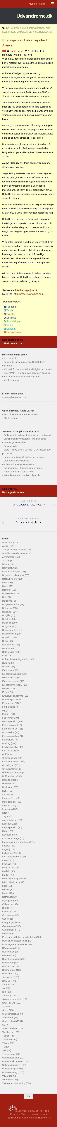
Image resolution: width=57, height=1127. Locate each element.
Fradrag (6, 743)
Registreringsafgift (11, 959)
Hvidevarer (8, 787)
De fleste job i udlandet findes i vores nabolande (28, 435)
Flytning (6, 714)
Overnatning (8, 926)
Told (4, 1050)
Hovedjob (7, 783)
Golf (4, 754)
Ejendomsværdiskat (12, 685)
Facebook (10, 307)
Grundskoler (8, 769)
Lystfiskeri (7, 864)
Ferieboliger (8, 703)
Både (5, 564)
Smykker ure (9, 1003)
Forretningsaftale (11, 736)
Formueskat (8, 732)
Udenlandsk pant (11, 1057)
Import (5, 794)
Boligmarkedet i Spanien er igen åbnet (23, 468)
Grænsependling (11, 761)
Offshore (7, 911)
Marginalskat (9, 867)
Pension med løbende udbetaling (19, 937)
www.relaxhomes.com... (16, 397)
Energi (6, 692)
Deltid (5, 655)
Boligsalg (7, 622)
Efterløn (6, 666)
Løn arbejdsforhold (12, 856)
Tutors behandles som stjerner (19, 471)
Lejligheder (8, 853)
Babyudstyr (8, 568)
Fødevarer (7, 717)
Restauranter (9, 970)
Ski (4, 988)
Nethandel (7, 897)
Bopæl (6, 637)
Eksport (6, 688)
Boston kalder (11, 446)
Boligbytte (7, 600)
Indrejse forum (9, 798)
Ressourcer (8, 966)
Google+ (9, 314)
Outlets (6, 918)
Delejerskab (8, 652)
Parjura (6, 933)
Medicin (6, 871)
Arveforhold (8, 557)
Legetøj (6, 849)
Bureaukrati (8, 644)
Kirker (5, 831)
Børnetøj (7, 589)
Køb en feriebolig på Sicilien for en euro (24, 457)
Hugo (41, 1117)
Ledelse (6, 845)
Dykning (6, 663)
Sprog (5, 1010)
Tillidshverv (8, 1039)
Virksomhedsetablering (14, 1083)
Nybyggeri (7, 900)
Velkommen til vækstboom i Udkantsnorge (25, 438)
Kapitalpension (10, 827)
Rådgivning (8, 948)
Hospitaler (7, 780)
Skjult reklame (11, 418)
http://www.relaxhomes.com (29, 294)
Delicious (9, 317)
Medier (6, 875)
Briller (5, 641)
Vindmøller (8, 1079)
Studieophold (9, 1021)
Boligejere (7, 608)
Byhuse (6, 648)
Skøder (6, 995)
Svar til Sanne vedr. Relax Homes (21, 414)
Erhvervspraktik (10, 699)
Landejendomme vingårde (15, 842)
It (3, 812)
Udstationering (10, 1072)
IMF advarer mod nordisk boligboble (22, 475)
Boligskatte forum (11, 630)
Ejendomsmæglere (12, 674)
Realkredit (7, 955)
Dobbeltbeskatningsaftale (15, 659)
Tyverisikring (9, 1054)
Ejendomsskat (9, 677)
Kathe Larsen (17, 51)
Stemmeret (8, 1017)
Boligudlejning (9, 633)
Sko (4, 992)
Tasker (6, 1035)
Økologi (6, 907)
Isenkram (7, 809)
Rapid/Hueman (13, 1117)
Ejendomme (8, 670)
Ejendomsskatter (11, 681)
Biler (4, 582)
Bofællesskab (9, 593)
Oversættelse (9, 929)
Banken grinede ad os (15, 442)
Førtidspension (10, 721)
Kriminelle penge (11, 838)
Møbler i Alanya (11, 380)
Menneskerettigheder (13, 878)
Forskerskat (8, 739)
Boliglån (6, 615)
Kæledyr (6, 823)
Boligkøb (7, 611)
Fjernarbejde (9, 706)
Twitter (8, 310)
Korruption (7, 834)
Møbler (6, 889)
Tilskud (6, 1043)
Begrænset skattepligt (13, 575)
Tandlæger (8, 1032)
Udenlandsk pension (13, 1061)
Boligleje (7, 619)
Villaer (5, 1076)
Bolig (5, 597)
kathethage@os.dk (27, 290)
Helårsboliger (9, 776)
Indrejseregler (9, 801)
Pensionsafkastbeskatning (15, 940)
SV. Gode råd (10, 358)
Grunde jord (8, 765)
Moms (5, 893)
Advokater (7, 542)
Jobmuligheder (10, 820)
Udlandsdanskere (11, 1065)
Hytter (5, 791)
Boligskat (7, 626)
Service (6, 981)
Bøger (5, 586)
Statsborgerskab (10, 1013)
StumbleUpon (12, 321)
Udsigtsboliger (9, 1068)
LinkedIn (9, 328)
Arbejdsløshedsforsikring (15, 549)
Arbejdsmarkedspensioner (15, 553)
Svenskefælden (10, 1028)
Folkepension (9, 725)
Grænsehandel (10, 758)
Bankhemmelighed (12, 571)
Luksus (6, 860)
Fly (4, 710)
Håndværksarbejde (12, 772)
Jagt (4, 816)
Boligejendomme (11, 604)
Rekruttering (8, 962)
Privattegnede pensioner (15, 944)
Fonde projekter (10, 728)
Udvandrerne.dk (34, 16)
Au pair (6, 560)
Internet (6, 805)
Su (4, 1024)
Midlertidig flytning (11, 882)
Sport (5, 1006)
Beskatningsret (10, 579)
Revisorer (7, 973)
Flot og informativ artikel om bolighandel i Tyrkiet (28, 369)
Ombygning (8, 915)
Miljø (5, 886)
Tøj (4, 1046)
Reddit (8, 325)
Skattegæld (8, 984)
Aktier (5, 546)
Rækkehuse (8, 951)
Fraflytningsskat (10, 747)
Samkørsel (8, 977)
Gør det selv (8, 750)
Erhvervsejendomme (13, 695)
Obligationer (8, 904)
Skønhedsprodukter (12, 999)
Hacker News (12, 332)
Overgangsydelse (11, 922)
